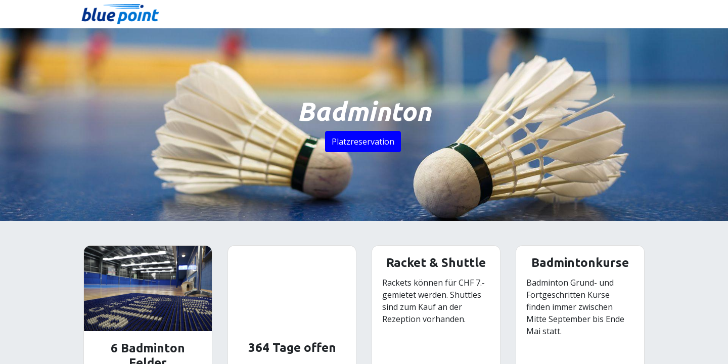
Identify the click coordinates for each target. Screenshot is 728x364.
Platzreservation (363, 141)
